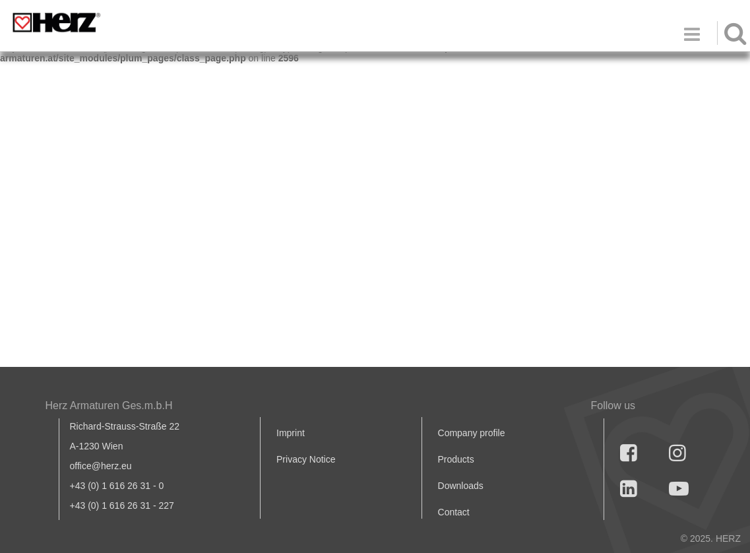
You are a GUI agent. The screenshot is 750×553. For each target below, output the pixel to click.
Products (456, 459)
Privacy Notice (305, 459)
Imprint (290, 433)
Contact (454, 512)
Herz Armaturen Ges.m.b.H (109, 405)
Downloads (461, 485)
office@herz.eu (101, 466)
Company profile (471, 433)
